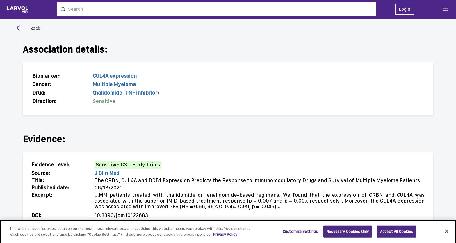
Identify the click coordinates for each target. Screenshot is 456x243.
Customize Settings (300, 233)
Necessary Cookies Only (348, 233)
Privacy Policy (225, 236)
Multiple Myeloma (114, 84)
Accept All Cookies (396, 233)
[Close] (446, 233)
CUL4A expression (115, 76)
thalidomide (107, 93)
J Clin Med (107, 173)
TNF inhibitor (141, 93)
